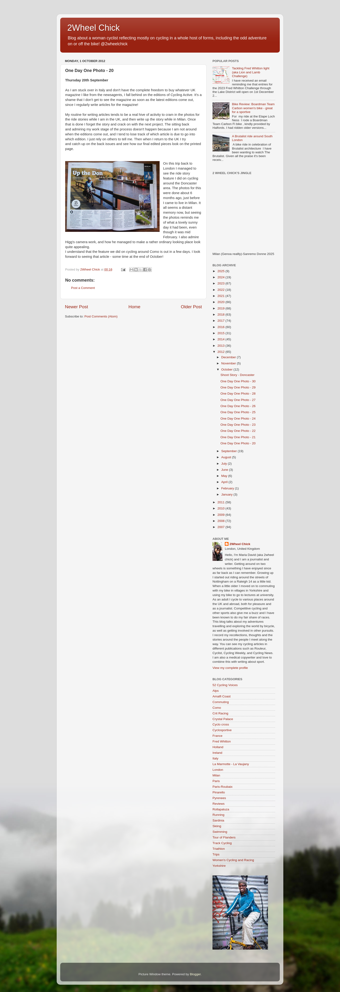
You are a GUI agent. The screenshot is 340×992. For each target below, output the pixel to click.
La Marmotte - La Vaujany (230, 764)
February (228, 488)
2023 (221, 283)
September (229, 451)
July (224, 463)
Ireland (217, 752)
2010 (221, 508)
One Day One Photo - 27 (238, 400)
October (227, 369)
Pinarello (218, 792)
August (226, 457)
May (224, 476)
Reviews (218, 803)
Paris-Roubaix (222, 786)
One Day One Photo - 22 (238, 431)
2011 (221, 502)
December (229, 357)
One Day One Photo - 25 (238, 412)
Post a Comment (83, 288)
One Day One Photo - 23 (238, 424)
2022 (221, 290)
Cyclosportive (222, 730)
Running (218, 815)
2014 (221, 339)
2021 (221, 296)
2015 (221, 333)
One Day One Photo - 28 (238, 393)
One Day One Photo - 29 (238, 387)
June (225, 469)
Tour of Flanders (224, 837)
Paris (216, 781)
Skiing (216, 826)
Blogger (195, 974)
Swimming (219, 832)
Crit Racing (220, 713)
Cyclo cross (220, 724)
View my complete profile (230, 668)
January (227, 494)
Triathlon (218, 848)
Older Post (191, 306)
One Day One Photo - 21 (238, 437)
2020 (221, 302)
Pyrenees (219, 798)
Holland (217, 747)
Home (134, 306)
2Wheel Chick (93, 28)
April (225, 482)
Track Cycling (222, 843)
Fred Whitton (221, 741)
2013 (221, 345)
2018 (221, 314)
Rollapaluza (220, 809)
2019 (221, 308)
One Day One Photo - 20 (238, 443)
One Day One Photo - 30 (238, 381)
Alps (215, 690)
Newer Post (76, 306)
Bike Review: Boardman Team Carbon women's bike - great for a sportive (253, 107)
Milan (216, 775)
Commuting (220, 702)
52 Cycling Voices (225, 685)
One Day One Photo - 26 (238, 406)
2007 (221, 527)
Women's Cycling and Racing (233, 860)
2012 (221, 352)
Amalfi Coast (221, 696)
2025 (221, 271)
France (217, 736)
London (217, 769)
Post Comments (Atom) (101, 316)
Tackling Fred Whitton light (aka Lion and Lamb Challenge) (250, 72)
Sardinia (218, 820)
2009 (221, 515)
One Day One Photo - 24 (238, 418)
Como (216, 707)
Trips (216, 854)
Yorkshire (219, 865)
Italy (215, 758)
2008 (221, 521)
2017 (221, 320)
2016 (221, 327)
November (229, 363)
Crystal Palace (222, 719)
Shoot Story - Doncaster (238, 375)
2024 (221, 277)
